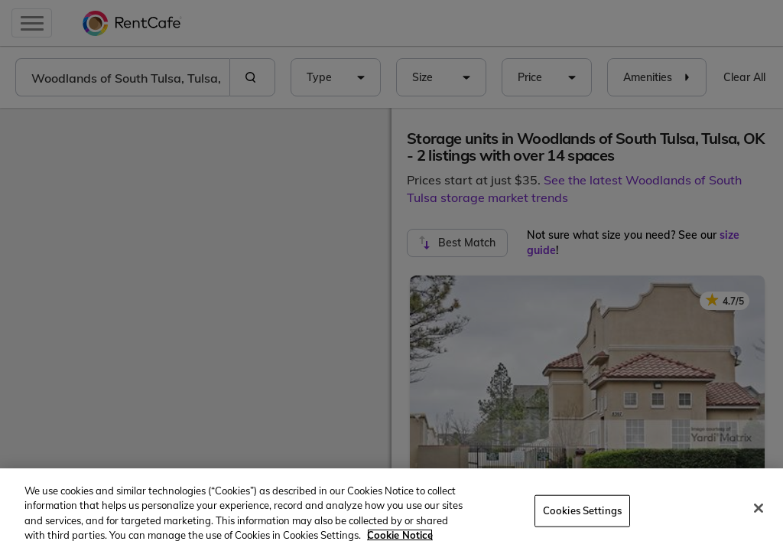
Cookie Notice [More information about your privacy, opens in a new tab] (400, 535)
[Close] (758, 508)
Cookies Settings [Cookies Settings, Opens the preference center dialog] (582, 510)
